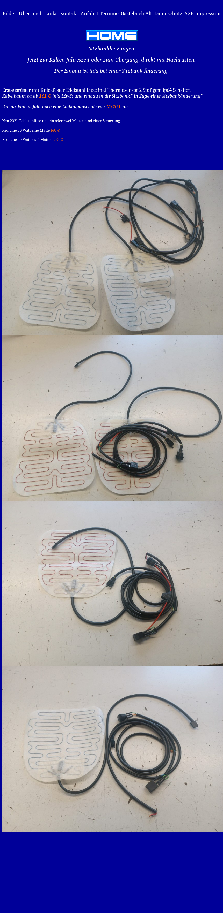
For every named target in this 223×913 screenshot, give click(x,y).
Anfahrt (89, 13)
